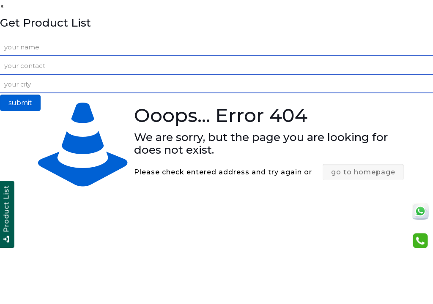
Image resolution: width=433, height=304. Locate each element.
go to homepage (363, 172)
